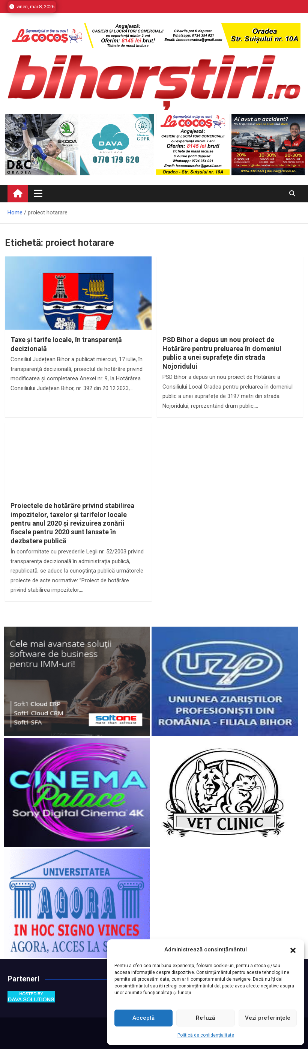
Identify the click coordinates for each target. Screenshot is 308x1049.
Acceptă (143, 1017)
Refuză (205, 1017)
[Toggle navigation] (38, 193)
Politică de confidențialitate (205, 1035)
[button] (293, 950)
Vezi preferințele (267, 1017)
